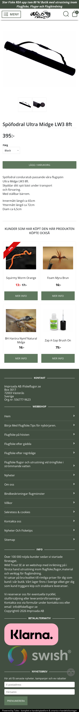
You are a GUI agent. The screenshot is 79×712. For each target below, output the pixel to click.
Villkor (39, 503)
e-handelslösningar (67, 710)
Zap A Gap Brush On (58, 340)
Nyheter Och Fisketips (39, 530)
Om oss (39, 484)
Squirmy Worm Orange (21, 278)
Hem (39, 416)
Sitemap (39, 540)
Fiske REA (14, 2)
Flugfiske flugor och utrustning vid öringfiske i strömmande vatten (39, 464)
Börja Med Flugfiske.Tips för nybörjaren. (39, 425)
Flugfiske (23, 6)
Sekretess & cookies (39, 512)
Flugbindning (53, 6)
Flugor (34, 6)
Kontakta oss (39, 521)
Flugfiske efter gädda (39, 444)
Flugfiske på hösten (39, 435)
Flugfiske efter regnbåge (39, 453)
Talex (16, 710)
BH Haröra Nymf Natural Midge (21, 340)
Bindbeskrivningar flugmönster (39, 494)
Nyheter (39, 475)
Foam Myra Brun (58, 278)
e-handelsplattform (39, 710)
